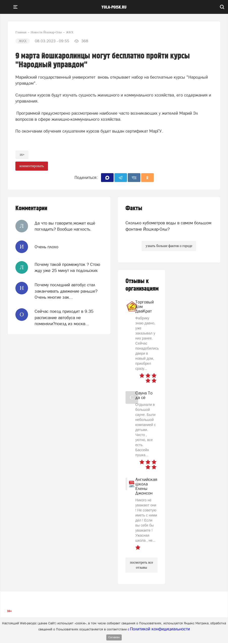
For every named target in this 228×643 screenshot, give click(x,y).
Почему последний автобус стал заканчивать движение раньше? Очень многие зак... (66, 291)
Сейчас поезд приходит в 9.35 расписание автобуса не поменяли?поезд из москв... (64, 317)
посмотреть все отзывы (141, 565)
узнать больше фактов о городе (169, 246)
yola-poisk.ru (114, 7)
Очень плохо (46, 246)
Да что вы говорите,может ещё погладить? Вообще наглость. (65, 226)
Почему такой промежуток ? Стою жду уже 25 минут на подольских (67, 267)
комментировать (31, 166)
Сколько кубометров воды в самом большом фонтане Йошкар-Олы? (168, 225)
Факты (133, 208)
